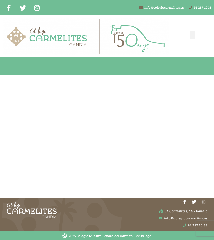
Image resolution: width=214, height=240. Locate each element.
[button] (192, 35)
